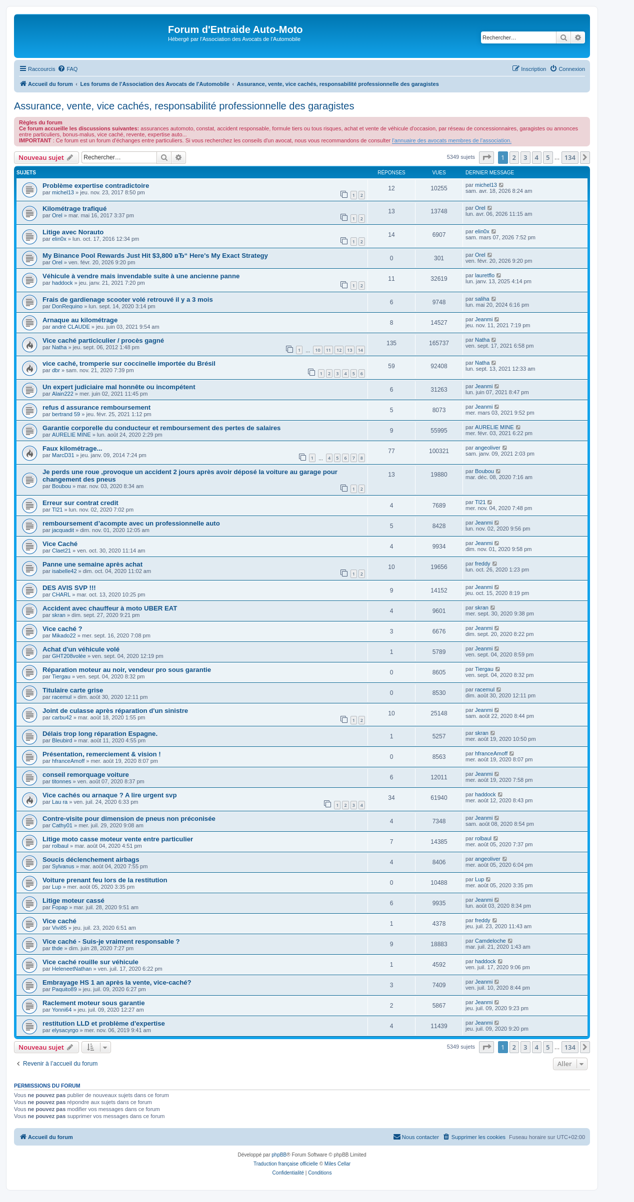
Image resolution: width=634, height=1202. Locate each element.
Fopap (60, 907)
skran (59, 615)
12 (339, 350)
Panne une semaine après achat (92, 564)
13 (349, 350)
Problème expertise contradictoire (95, 185)
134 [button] (570, 157)
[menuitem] (68, 69)
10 (317, 350)
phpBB (279, 1155)
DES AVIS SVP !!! (69, 588)
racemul (62, 697)
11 (328, 350)
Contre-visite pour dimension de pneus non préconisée (129, 818)
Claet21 (61, 551)
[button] (486, 157)
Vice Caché (60, 544)
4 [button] (536, 157)
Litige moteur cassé (73, 900)
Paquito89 (64, 989)
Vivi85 (59, 928)
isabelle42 (64, 571)
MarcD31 (63, 455)
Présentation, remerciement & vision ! (101, 754)
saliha (482, 299)
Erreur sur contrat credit (80, 503)
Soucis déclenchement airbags (91, 859)
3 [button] (525, 157)
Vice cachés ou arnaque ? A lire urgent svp (109, 795)
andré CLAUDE (71, 327)
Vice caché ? (62, 628)
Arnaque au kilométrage (80, 320)
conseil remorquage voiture (85, 774)
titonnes (62, 781)
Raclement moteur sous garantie (93, 1003)
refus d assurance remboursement (96, 407)
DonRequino (67, 306)
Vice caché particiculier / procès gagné (103, 340)
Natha (59, 347)
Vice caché (59, 921)
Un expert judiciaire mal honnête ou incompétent (119, 387)
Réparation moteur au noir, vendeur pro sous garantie (126, 669)
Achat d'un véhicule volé (81, 649)
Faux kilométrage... (72, 448)
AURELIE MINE (71, 435)
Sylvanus (63, 866)
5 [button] (548, 157)
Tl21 (57, 510)
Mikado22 (64, 635)
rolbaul (60, 846)
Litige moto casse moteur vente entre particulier (117, 839)
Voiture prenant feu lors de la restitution (105, 880)
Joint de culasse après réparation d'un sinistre (115, 710)
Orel (57, 215)
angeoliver (487, 448)
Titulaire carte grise (72, 690)
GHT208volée (69, 656)
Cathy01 (62, 825)
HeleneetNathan (72, 969)
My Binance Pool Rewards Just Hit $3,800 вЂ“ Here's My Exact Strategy (155, 255)
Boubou (61, 486)
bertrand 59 (66, 414)
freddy (482, 564)
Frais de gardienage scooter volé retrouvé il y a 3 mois (127, 299)
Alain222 (63, 394)
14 (360, 350)
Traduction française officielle (286, 1164)
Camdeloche (490, 941)
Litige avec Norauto (73, 232)
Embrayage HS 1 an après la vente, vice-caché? (117, 982)
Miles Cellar (337, 1164)
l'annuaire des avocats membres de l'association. (452, 140)
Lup (56, 887)
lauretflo (484, 275)
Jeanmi (483, 319)
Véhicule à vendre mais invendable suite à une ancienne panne (141, 276)
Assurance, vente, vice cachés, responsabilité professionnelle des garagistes (184, 105)
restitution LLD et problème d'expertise (103, 1023)
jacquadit (63, 530)
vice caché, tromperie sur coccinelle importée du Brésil (129, 363)
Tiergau (61, 676)
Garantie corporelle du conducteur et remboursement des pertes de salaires (161, 428)
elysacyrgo (65, 1030)
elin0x (59, 239)
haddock (62, 283)
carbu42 (62, 717)
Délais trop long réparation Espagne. (100, 733)
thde (57, 948)
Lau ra (60, 802)
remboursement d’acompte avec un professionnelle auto (131, 523)
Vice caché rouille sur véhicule (90, 962)
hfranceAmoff (68, 761)
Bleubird (62, 740)
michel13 (63, 192)
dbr (56, 370)
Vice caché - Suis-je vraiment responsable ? (111, 941)
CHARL (61, 595)
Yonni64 (62, 1010)
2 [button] (514, 157)
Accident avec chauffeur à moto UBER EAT (109, 608)
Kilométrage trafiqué (74, 208)
